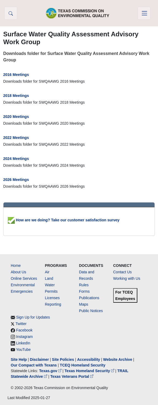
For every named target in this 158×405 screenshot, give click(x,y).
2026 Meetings (16, 179)
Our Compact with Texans (34, 365)
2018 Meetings (16, 95)
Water (50, 285)
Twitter (21, 324)
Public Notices (91, 311)
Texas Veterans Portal (71, 376)
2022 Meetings (16, 137)
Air (47, 272)
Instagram (24, 336)
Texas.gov (51, 371)
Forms (84, 291)
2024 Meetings (16, 158)
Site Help (19, 359)
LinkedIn (23, 343)
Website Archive (117, 359)
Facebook (24, 330)
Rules (84, 285)
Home (16, 265)
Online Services (24, 278)
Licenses (52, 298)
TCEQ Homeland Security (82, 365)
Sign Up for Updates (33, 317)
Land (49, 278)
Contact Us (122, 272)
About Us (18, 272)
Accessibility (89, 359)
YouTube (23, 349)
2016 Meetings (16, 74)
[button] (10, 13)
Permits (51, 291)
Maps (83, 304)
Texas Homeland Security (90, 371)
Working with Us (126, 278)
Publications (89, 298)
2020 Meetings (16, 116)
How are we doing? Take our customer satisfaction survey (63, 220)
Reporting (53, 304)
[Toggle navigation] (144, 13)
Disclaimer (39, 359)
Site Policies (63, 359)
